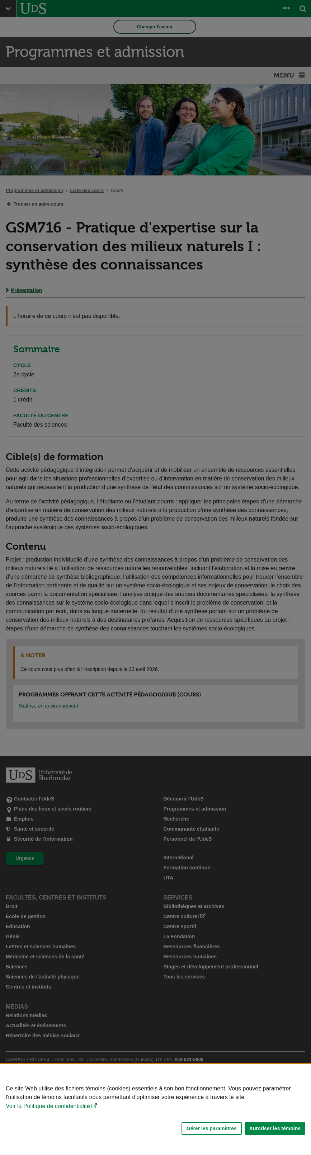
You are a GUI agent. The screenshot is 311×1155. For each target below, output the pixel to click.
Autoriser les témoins (275, 1128)
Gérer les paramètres (212, 1128)
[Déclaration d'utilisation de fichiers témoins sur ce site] (155, 1109)
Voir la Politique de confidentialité (48, 1106)
